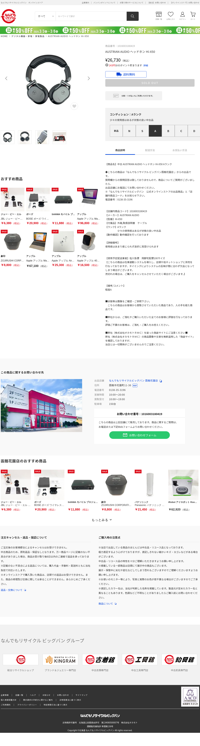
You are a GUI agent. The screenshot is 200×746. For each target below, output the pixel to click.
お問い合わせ (63, 695)
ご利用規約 (6, 704)
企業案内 (85, 2)
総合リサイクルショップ (20, 663)
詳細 (145, 65)
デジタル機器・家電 (21, 36)
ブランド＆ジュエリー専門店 (60, 663)
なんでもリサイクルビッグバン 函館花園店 (135, 380)
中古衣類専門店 (100, 663)
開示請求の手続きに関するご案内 (38, 700)
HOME (4, 36)
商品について (107, 602)
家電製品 (40, 36)
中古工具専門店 (140, 663)
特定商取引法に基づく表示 (55, 704)
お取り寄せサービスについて (131, 2)
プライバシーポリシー (27, 704)
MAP (135, 385)
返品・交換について (13, 588)
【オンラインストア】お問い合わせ (184, 2)
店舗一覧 (19, 695)
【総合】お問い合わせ (157, 2)
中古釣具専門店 (179, 663)
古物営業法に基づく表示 (70, 700)
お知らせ (46, 695)
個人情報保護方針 (9, 700)
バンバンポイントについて (104, 2)
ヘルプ (33, 695)
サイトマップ (81, 695)
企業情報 (5, 695)
